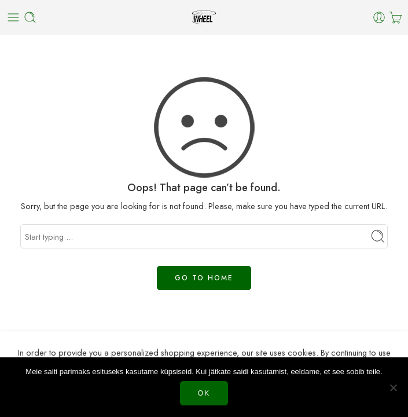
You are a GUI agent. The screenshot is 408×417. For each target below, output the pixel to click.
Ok (204, 393)
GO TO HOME (204, 278)
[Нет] (393, 387)
